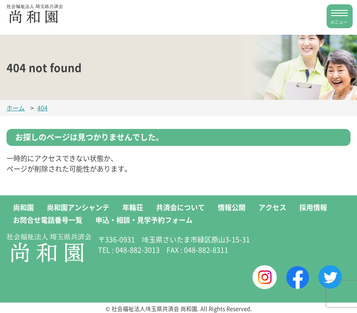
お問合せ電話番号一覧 (47, 219)
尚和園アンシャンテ (78, 207)
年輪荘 (132, 207)
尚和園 (23, 207)
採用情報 (313, 207)
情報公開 (232, 207)
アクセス (272, 207)
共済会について (180, 207)
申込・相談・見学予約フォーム (144, 219)
